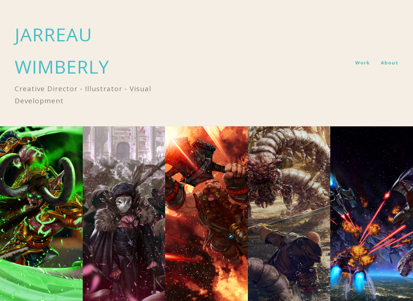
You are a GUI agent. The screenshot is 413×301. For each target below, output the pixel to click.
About (389, 62)
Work (362, 62)
